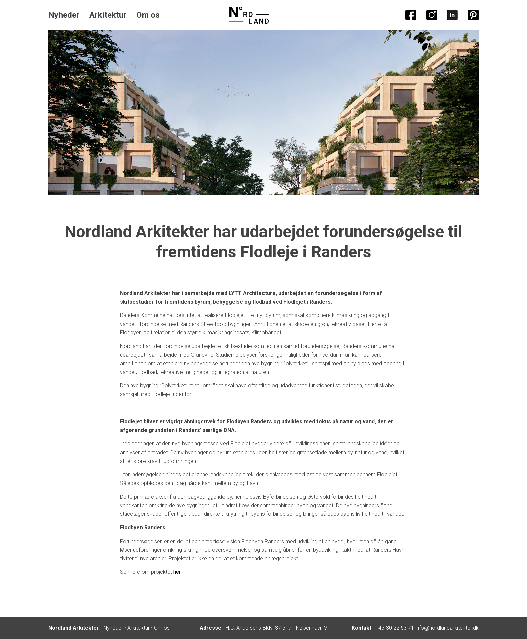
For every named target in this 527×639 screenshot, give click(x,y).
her (177, 572)
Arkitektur (107, 15)
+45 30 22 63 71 (394, 628)
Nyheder (63, 15)
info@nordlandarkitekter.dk (447, 628)
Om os (148, 15)
